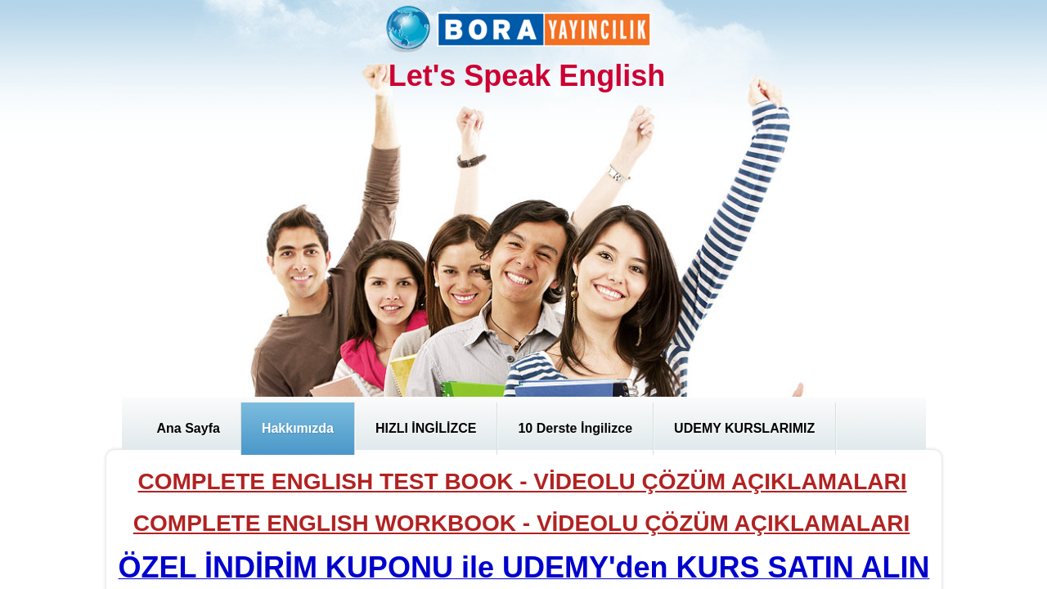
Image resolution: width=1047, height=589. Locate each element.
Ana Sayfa (188, 428)
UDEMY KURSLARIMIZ (744, 428)
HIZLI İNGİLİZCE (426, 428)
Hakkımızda (298, 428)
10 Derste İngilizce (575, 428)
